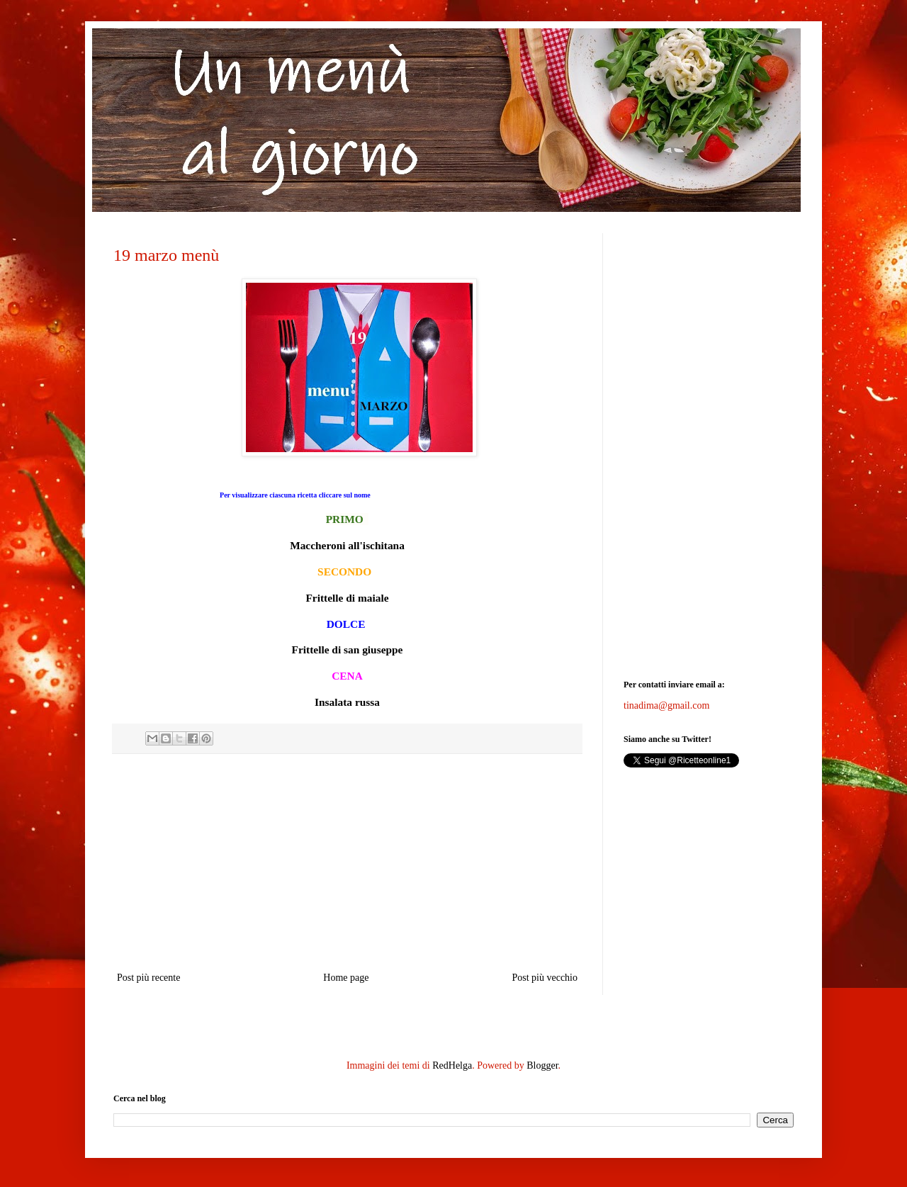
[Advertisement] (347, 862)
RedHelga (452, 1065)
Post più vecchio (545, 977)
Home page (345, 977)
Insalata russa (347, 702)
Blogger (542, 1065)
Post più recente (148, 977)
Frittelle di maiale (346, 598)
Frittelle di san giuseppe (347, 649)
